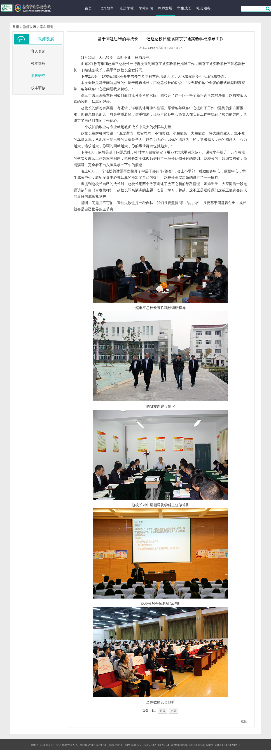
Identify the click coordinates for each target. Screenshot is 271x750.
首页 (88, 8)
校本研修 (38, 88)
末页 (173, 710)
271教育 (107, 8)
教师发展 (165, 8)
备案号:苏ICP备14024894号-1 (223, 745)
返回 (244, 721)
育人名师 (38, 51)
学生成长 (184, 8)
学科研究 (47, 27)
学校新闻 (146, 8)
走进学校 (126, 8)
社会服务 (203, 8)
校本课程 (38, 63)
